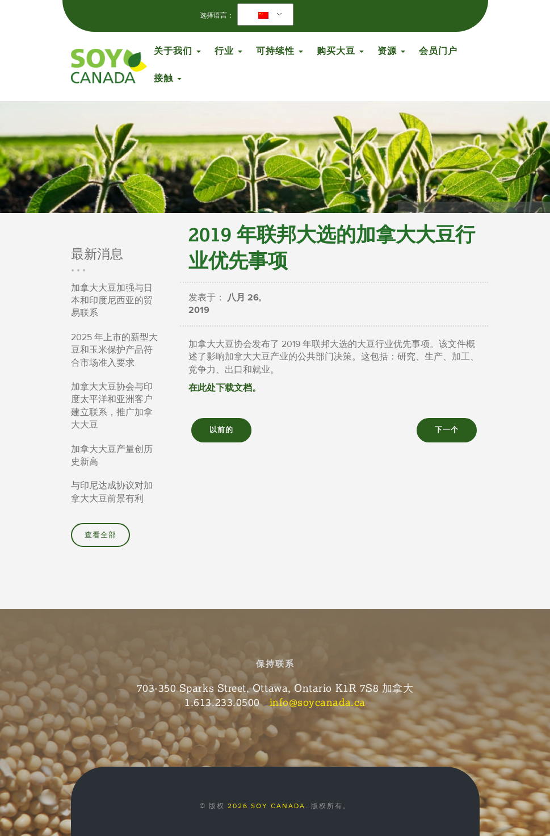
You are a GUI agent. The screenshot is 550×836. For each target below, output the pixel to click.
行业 (228, 51)
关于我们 (177, 51)
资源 (391, 51)
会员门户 (438, 51)
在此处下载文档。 (224, 388)
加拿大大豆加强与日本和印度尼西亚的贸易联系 (112, 300)
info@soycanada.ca (318, 702)
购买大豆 (340, 51)
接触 (168, 78)
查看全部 (100, 535)
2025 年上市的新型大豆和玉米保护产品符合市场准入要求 (114, 350)
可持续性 (279, 51)
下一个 (447, 429)
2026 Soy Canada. (268, 805)
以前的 (221, 429)
